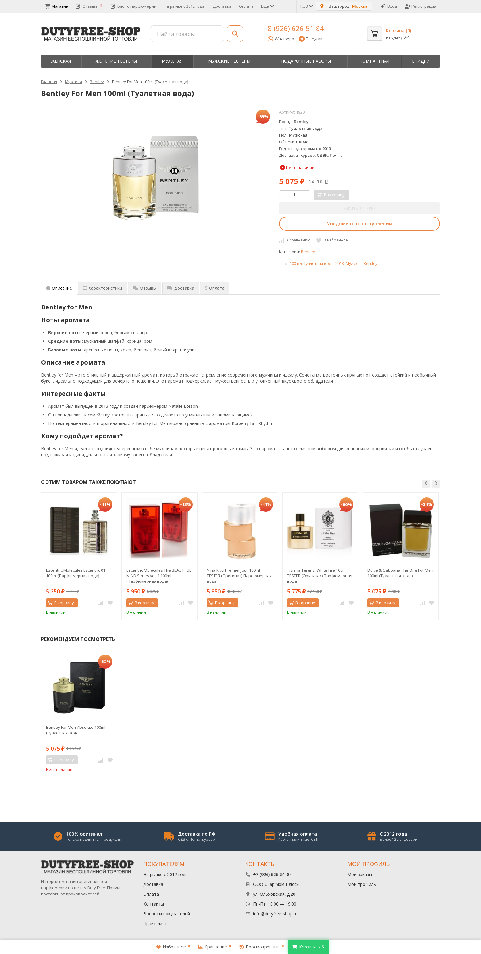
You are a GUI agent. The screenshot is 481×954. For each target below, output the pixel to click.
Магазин (56, 6)
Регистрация (420, 6)
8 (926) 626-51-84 (296, 28)
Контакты (153, 904)
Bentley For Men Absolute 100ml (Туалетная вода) (75, 730)
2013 (339, 263)
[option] (79, 556)
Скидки (421, 61)
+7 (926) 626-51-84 (272, 874)
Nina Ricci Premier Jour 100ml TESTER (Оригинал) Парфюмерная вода (239, 575)
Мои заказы (359, 874)
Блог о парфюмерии (133, 6)
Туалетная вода (318, 263)
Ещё (267, 6)
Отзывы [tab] (144, 288)
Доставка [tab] (180, 288)
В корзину (61, 602)
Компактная (374, 61)
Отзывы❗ (89, 6)
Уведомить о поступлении (359, 223)
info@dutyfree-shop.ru (275, 914)
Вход (389, 6)
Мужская (172, 61)
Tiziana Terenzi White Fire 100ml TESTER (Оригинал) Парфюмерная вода (319, 575)
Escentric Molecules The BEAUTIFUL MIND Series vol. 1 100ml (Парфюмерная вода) (158, 575)
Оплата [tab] (215, 288)
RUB (306, 6)
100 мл (296, 263)
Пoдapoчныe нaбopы (306, 61)
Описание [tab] (59, 288)
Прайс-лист (155, 923)
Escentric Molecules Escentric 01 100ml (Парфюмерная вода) (75, 572)
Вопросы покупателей (166, 914)
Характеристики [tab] (102, 288)
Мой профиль (361, 884)
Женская (61, 61)
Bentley (308, 251)
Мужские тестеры (229, 61)
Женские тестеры (116, 61)
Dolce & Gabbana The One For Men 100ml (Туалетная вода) (400, 572)
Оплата (246, 6)
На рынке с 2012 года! (185, 6)
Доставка (222, 6)
